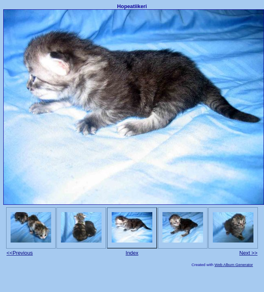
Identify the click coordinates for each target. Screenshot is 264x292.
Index (132, 253)
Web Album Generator (233, 264)
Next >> (248, 253)
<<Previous (19, 253)
